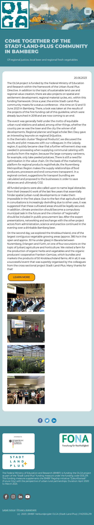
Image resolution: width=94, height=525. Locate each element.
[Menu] (88, 11)
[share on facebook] (40, 420)
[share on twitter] (47, 420)
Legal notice (8, 510)
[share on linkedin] (54, 420)
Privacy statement (26, 510)
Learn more (21, 277)
